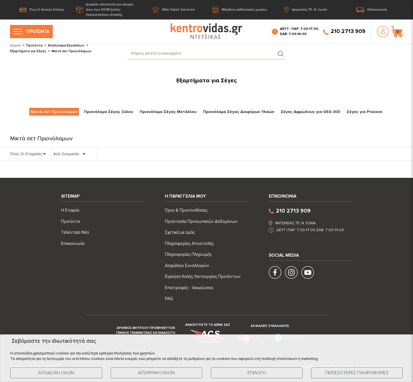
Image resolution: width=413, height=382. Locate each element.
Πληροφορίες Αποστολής (189, 243)
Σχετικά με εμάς (180, 232)
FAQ (169, 298)
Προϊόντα (34, 45)
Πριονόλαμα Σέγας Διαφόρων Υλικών (238, 111)
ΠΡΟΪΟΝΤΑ (31, 31)
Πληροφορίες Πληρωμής (188, 254)
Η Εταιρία (70, 210)
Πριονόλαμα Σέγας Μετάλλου (168, 111)
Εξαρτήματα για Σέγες (28, 51)
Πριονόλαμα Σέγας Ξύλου (108, 111)
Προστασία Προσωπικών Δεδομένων (201, 221)
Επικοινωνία (371, 10)
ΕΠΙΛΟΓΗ (257, 373)
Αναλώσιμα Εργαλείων (66, 45)
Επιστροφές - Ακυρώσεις (189, 287)
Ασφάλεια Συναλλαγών (187, 265)
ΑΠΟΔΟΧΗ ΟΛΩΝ (56, 373)
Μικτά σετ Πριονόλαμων (54, 111)
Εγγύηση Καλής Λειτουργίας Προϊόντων (203, 276)
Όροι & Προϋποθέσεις (186, 210)
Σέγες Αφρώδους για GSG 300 (310, 111)
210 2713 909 (344, 31)
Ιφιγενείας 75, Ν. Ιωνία (305, 10)
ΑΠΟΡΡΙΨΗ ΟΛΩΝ (156, 373)
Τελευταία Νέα (75, 232)
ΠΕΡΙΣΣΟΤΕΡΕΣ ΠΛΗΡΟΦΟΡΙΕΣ (357, 373)
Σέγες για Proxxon (364, 111)
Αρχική (15, 45)
